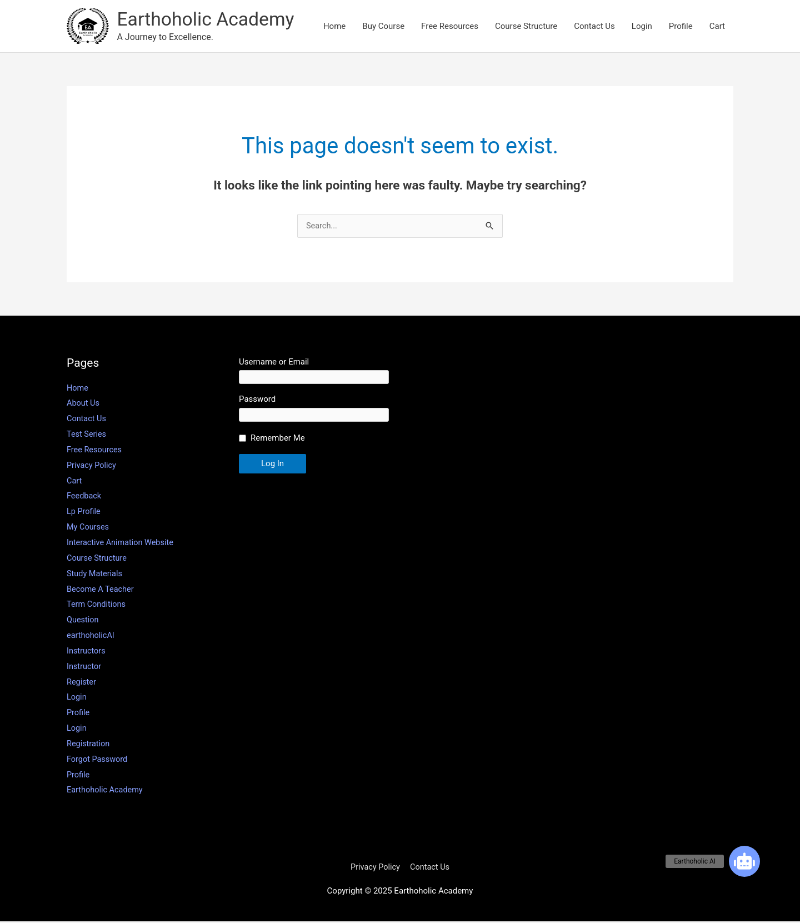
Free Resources (449, 27)
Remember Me (278, 440)
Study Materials (95, 575)
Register (82, 683)
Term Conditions (97, 606)
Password (257, 401)
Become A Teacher (101, 591)
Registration (89, 745)
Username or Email (274, 363)
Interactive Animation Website (122, 544)
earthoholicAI (91, 637)
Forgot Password (98, 761)
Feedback (85, 498)
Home (334, 27)
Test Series (87, 436)
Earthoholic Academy (209, 19)
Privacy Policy (92, 467)
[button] (744, 861)
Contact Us (594, 27)
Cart (717, 27)
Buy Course (383, 27)
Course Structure (526, 27)
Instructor (85, 668)
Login (642, 27)
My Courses (89, 528)
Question (83, 621)
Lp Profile (84, 513)
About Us (84, 405)
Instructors (87, 652)
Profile (681, 27)
